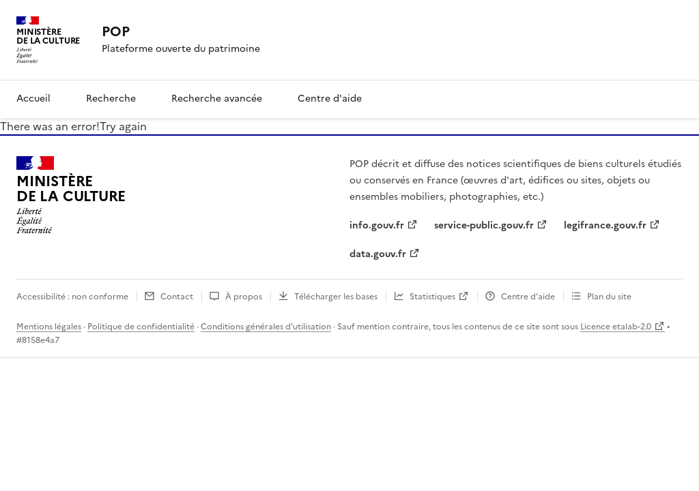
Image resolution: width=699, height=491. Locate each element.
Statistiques (432, 297)
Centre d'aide (330, 98)
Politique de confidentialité (141, 327)
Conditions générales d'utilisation (266, 327)
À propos (243, 297)
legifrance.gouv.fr (605, 225)
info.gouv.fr (377, 225)
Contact (176, 297)
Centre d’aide (528, 297)
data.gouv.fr (378, 254)
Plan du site (609, 297)
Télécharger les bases (335, 297)
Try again (123, 126)
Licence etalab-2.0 (615, 327)
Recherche (111, 98)
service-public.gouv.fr (484, 225)
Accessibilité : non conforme (72, 297)
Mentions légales (48, 327)
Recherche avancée (216, 98)
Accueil (33, 98)
